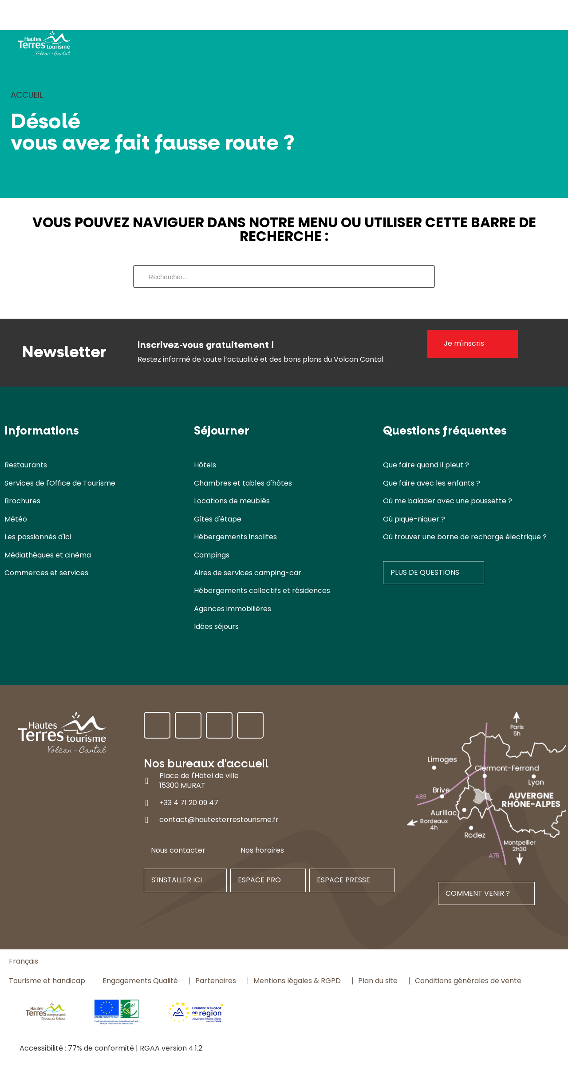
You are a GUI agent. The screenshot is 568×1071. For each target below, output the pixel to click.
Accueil (27, 94)
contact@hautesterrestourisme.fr (219, 819)
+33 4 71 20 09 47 (188, 803)
